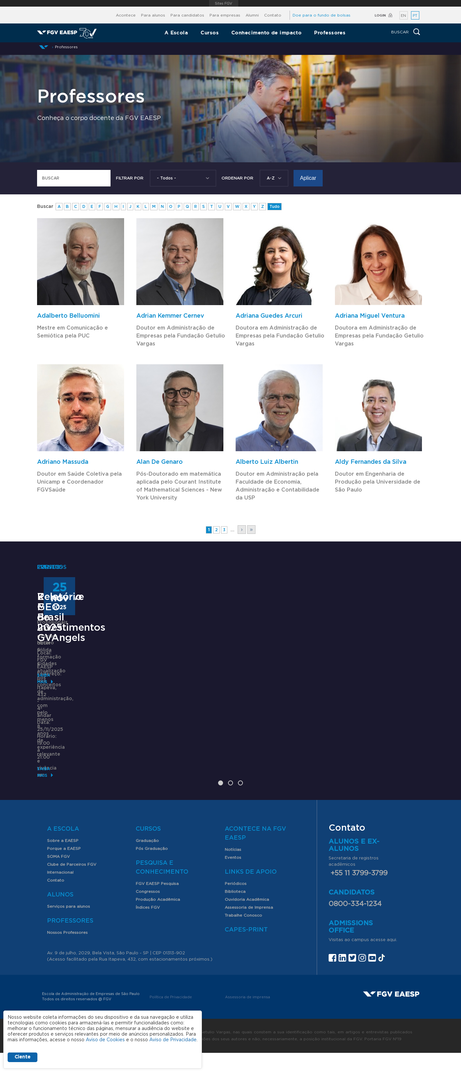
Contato (272, 15)
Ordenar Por (237, 178)
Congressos (148, 911)
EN (403, 16)
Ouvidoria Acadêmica (247, 919)
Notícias (233, 869)
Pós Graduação (152, 868)
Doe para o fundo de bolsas (321, 15)
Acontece (126, 15)
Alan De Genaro (159, 462)
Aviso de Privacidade (173, 1040)
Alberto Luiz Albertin (267, 462)
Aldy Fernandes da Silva (370, 462)
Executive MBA (74, 719)
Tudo (274, 207)
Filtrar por (129, 178)
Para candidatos (187, 15)
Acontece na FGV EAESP (255, 852)
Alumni (252, 15)
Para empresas (224, 15)
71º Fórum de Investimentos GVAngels (206, 729)
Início (43, 47)
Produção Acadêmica (158, 919)
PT (415, 16)
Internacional (60, 891)
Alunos (60, 914)
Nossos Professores (67, 952)
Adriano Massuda (62, 462)
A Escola (176, 32)
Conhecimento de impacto (266, 32)
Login (380, 15)
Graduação (147, 860)
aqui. (392, 959)
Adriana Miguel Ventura (370, 316)
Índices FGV (148, 927)
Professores (330, 32)
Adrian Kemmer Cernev (170, 316)
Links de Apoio (251, 891)
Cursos (210, 32)
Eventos (233, 877)
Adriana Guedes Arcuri (269, 316)
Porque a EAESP (64, 868)
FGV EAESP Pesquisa (157, 903)
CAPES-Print (246, 949)
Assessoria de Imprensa (249, 927)
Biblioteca (235, 911)
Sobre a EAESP (62, 860)
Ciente (22, 1057)
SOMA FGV (58, 876)
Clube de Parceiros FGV (71, 884)
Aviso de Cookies (105, 1040)
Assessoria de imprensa (247, 1016)
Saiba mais (49, 767)
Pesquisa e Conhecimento (162, 886)
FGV (224, 3)
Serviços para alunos (68, 926)
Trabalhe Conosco (243, 934)
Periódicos (236, 903)
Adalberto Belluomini (68, 316)
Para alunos (153, 15)
